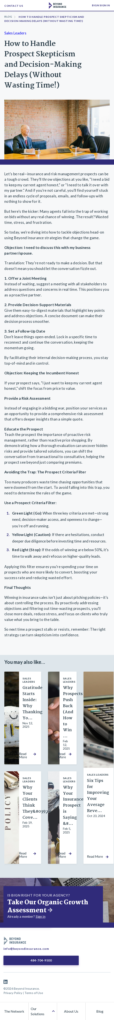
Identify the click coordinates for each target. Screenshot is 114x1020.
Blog (8, 16)
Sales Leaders (15, 33)
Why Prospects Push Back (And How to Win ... (73, 712)
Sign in (40, 916)
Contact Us (13, 5)
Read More (23, 755)
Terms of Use (33, 993)
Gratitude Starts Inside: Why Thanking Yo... (32, 703)
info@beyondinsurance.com (26, 948)
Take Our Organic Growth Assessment (47, 906)
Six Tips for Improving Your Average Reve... (98, 796)
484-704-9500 (40, 960)
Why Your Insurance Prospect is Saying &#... (73, 805)
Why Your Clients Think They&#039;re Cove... (36, 802)
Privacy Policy (12, 993)
